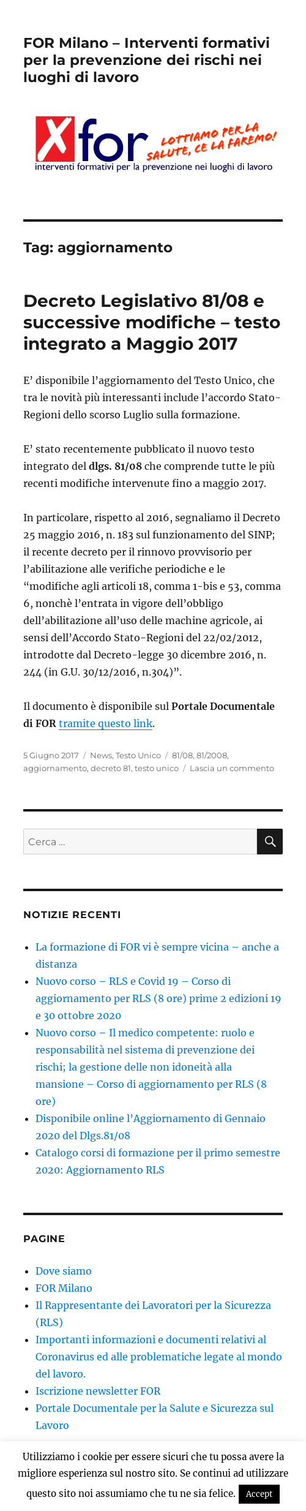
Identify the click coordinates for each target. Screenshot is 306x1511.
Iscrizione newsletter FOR (97, 1391)
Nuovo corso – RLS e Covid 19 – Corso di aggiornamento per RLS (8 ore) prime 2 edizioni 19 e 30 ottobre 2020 (158, 998)
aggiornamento (55, 768)
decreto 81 (111, 768)
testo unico (157, 768)
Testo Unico (138, 755)
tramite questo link (105, 723)
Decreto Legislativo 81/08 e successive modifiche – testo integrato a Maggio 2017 (151, 322)
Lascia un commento (232, 768)
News (101, 755)
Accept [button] (259, 1494)
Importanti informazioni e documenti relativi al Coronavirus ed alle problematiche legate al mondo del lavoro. (158, 1356)
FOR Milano (63, 1288)
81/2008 (211, 755)
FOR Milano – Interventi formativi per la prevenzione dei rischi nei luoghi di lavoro (146, 60)
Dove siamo (63, 1271)
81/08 (182, 755)
